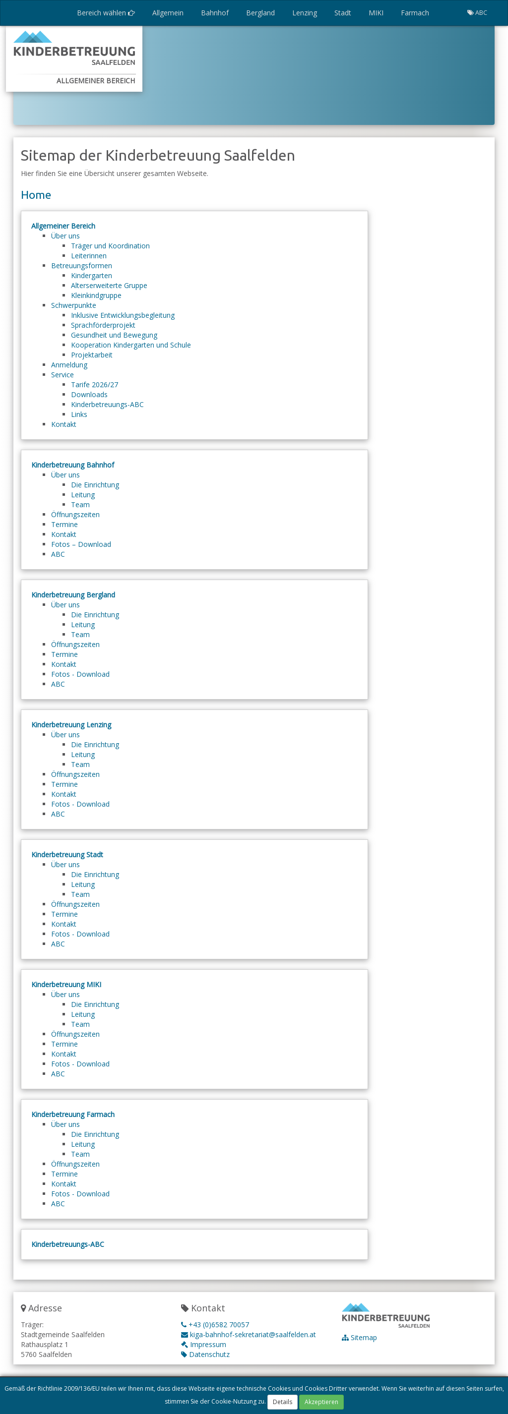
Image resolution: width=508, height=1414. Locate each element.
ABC (58, 554)
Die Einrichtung (95, 484)
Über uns (65, 235)
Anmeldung (69, 364)
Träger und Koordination (110, 245)
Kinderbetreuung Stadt (67, 854)
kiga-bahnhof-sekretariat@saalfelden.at (248, 1334)
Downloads (89, 394)
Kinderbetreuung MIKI (66, 984)
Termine (64, 524)
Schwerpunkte (73, 305)
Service (62, 374)
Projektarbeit (92, 354)
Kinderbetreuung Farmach (73, 1114)
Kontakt (63, 424)
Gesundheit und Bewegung (114, 335)
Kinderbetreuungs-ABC (107, 404)
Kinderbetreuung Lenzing (71, 724)
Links (79, 414)
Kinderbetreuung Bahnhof (72, 465)
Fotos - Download (80, 674)
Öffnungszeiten (75, 514)
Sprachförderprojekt (103, 325)
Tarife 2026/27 (94, 384)
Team (80, 504)
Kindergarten (91, 275)
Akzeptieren (321, 1402)
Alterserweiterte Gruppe (109, 285)
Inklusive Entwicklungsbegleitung (123, 315)
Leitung (83, 494)
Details (282, 1402)
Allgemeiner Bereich (63, 226)
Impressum (203, 1344)
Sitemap (359, 1337)
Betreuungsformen (81, 265)
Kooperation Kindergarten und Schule (131, 345)
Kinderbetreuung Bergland (73, 594)
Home (36, 194)
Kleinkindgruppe (96, 295)
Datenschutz (205, 1354)
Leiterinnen (89, 255)
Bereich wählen (106, 12)
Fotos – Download (81, 544)
